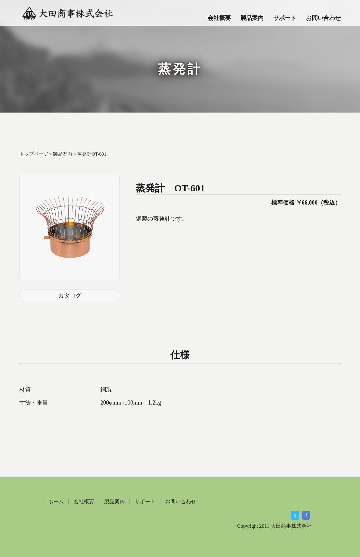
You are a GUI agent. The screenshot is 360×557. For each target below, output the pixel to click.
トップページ (33, 154)
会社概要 (219, 18)
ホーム (56, 501)
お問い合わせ (323, 18)
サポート (284, 18)
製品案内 (252, 18)
